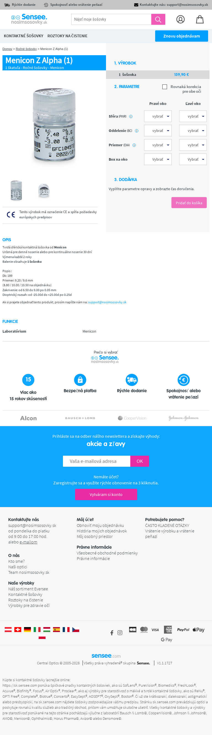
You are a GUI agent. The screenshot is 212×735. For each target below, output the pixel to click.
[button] (42, 555)
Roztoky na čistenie (25, 600)
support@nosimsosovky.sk (107, 302)
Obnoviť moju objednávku (100, 525)
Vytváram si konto (106, 494)
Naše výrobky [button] (21, 583)
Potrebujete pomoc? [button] (164, 519)
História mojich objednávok (102, 531)
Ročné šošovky (26, 49)
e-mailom (28, 542)
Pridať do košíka (189, 202)
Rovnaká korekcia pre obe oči (181, 89)
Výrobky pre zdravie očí (29, 605)
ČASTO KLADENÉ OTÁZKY (167, 525)
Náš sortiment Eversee (28, 588)
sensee (106, 655)
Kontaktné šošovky (25, 594)
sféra (120, 116)
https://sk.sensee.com (19, 685)
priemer (122, 144)
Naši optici (17, 566)
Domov (7, 49)
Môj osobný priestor (95, 536)
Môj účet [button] (85, 519)
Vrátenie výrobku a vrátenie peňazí (169, 533)
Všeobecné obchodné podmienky (107, 553)
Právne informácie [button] (94, 547)
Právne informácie (93, 558)
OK (140, 461)
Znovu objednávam (181, 36)
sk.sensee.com (50, 701)
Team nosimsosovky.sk (28, 572)
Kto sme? (16, 561)
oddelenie (123, 130)
